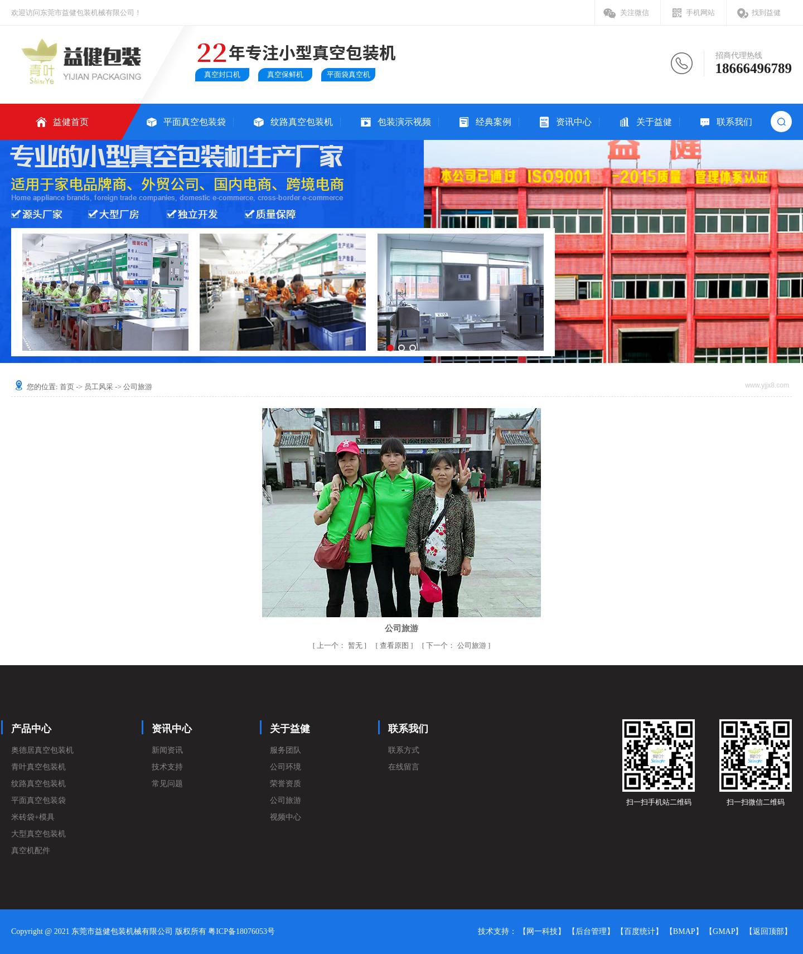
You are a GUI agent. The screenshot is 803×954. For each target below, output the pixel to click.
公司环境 (285, 767)
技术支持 (167, 767)
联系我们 (734, 122)
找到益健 (766, 12)
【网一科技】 (542, 931)
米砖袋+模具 (33, 817)
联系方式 (403, 750)
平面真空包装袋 (194, 122)
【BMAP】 (684, 931)
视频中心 (285, 817)
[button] (390, 348)
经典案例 (493, 122)
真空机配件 (30, 850)
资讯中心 (574, 122)
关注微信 (634, 12)
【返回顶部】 (768, 931)
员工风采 (98, 386)
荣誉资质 (285, 783)
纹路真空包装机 (301, 122)
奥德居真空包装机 (42, 750)
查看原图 (395, 645)
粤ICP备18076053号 (241, 931)
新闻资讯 (167, 750)
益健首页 (71, 122)
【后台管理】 (591, 931)
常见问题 (167, 783)
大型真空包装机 (38, 834)
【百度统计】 (639, 931)
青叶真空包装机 (38, 767)
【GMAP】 (724, 931)
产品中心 (31, 728)
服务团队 (285, 750)
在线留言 (403, 767)
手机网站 (700, 12)
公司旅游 (457, 645)
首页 (67, 386)
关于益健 (654, 122)
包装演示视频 (404, 122)
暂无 (340, 645)
